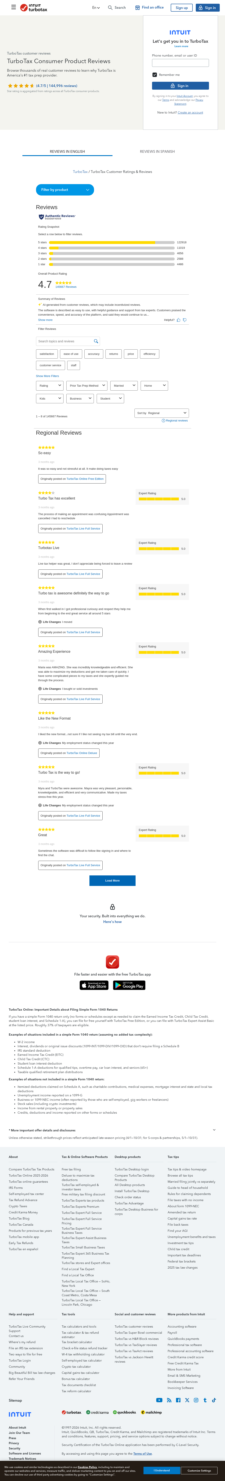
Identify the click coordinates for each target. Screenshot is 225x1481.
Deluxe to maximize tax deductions (78, 1176)
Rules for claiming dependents (189, 1194)
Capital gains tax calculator (80, 1373)
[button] (96, 7)
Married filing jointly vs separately (191, 1182)
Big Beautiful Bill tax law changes (32, 1373)
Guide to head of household (188, 1188)
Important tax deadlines (184, 1255)
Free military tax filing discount (83, 1194)
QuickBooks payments (183, 1339)
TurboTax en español (23, 1249)
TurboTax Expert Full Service (82, 1213)
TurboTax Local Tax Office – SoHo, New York (86, 1282)
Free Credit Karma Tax (183, 1363)
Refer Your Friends (21, 1379)
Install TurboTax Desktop (132, 1191)
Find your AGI (178, 1231)
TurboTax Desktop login (132, 1169)
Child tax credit (178, 1249)
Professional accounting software (191, 1351)
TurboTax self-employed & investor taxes (80, 1185)
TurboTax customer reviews (134, 1326)
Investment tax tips (181, 1243)
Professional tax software (185, 1345)
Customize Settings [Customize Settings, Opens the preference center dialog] (199, 1470)
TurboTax (80, 172)
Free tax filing (71, 1169)
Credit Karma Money (23, 1212)
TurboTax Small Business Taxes (83, 1247)
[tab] (67, 151)
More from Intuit (179, 1369)
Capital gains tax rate (182, 1218)
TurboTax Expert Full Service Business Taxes (82, 1229)
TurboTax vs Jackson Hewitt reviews (134, 1357)
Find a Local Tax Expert (78, 1269)
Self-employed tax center (26, 1194)
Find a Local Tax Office (78, 1275)
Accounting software (182, 1326)
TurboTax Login (20, 1360)
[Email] (180, 63)
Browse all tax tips (180, 1175)
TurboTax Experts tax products (83, 1200)
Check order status (128, 1197)
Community (17, 1367)
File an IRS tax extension (26, 1348)
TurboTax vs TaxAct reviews (134, 1351)
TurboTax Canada (21, 1225)
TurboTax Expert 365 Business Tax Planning (85, 1254)
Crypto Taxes (18, 1206)
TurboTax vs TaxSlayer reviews (136, 1345)
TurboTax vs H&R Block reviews (137, 1339)
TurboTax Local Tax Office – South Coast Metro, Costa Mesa (86, 1291)
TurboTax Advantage (129, 1203)
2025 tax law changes (183, 1267)
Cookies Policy (87, 1467)
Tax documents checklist (79, 1385)
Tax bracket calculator (77, 1342)
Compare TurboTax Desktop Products (134, 1176)
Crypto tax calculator (76, 1367)
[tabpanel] (112, 521)
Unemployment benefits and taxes (192, 1237)
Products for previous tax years (30, 1231)
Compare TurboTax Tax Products (31, 1169)
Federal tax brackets (182, 1261)
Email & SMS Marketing (184, 1376)
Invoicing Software (181, 1388)
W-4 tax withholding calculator (83, 1354)
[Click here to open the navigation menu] (13, 7)
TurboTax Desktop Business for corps (136, 1210)
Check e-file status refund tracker (84, 1348)
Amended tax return (182, 1212)
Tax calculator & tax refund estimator (80, 1333)
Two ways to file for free (25, 1354)
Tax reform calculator (76, 1391)
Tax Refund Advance (23, 1200)
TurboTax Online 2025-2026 (28, 1175)
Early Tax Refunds (21, 1243)
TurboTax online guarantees (28, 1182)
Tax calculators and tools (79, 1326)
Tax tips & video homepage (187, 1169)
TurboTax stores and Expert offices (86, 1263)
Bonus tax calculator (76, 1379)
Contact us (16, 1336)
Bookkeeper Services (183, 1382)
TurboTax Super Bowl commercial (138, 1333)
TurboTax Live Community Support (27, 1327)
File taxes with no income (185, 1200)
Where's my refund (22, 1342)
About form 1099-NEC (183, 1206)
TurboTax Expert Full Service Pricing (82, 1219)
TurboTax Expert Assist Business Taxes (84, 1238)
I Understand (162, 1470)
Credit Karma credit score (186, 1357)
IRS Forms (16, 1188)
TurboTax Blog (19, 1218)
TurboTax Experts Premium (80, 1207)
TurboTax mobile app (24, 1237)
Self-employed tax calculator (82, 1360)
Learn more (181, 46)
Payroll (172, 1333)
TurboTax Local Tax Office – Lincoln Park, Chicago (81, 1300)
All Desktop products (130, 1185)
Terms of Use (142, 1454)
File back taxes (178, 1225)
